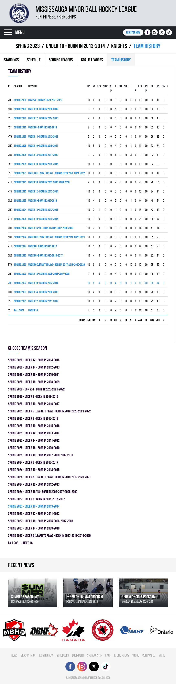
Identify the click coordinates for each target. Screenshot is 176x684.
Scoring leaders (61, 59)
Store (135, 655)
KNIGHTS (119, 45)
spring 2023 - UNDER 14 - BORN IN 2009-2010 (33, 528)
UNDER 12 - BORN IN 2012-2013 (43, 209)
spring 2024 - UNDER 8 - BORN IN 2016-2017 (33, 462)
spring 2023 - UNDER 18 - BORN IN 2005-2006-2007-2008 (40, 521)
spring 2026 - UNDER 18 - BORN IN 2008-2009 (33, 382)
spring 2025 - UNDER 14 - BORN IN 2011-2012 (33, 440)
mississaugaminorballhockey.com (86, 677)
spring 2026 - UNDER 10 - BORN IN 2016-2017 (33, 404)
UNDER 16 (33, 310)
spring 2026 (20, 100)
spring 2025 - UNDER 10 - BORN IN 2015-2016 (33, 426)
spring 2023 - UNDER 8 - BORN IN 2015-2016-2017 (36, 499)
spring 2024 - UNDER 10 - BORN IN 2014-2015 (33, 470)
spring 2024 (20, 209)
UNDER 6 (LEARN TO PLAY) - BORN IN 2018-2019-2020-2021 (56, 237)
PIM (163, 86)
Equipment (78, 655)
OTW (99, 86)
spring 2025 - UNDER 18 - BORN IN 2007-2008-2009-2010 (40, 455)
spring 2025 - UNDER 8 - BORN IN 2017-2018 (33, 418)
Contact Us (148, 655)
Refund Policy (121, 655)
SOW (105, 86)
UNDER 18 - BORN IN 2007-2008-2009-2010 (48, 182)
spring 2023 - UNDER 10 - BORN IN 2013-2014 (33, 506)
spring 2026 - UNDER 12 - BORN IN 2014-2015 (33, 360)
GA (158, 86)
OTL (120, 86)
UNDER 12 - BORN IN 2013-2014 (43, 191)
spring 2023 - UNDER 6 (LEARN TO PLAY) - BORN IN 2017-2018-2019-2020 (49, 535)
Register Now (45, 655)
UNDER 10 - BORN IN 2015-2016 (43, 164)
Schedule (34, 59)
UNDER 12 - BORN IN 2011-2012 (43, 301)
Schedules (63, 655)
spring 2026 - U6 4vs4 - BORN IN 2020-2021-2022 (36, 389)
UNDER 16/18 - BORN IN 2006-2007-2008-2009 (50, 228)
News (14, 655)
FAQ (107, 655)
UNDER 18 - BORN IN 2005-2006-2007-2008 (48, 273)
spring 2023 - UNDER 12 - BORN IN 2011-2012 (33, 513)
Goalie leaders (92, 59)
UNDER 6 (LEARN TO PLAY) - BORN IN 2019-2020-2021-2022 (56, 173)
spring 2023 (28, 45)
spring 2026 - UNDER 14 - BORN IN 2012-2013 (33, 367)
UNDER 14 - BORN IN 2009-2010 (43, 292)
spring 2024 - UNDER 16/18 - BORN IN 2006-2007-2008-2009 (42, 492)
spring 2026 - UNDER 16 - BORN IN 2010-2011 (33, 374)
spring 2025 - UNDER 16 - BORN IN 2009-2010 (33, 448)
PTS (140, 86)
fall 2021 (19, 310)
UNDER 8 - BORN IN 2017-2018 (42, 200)
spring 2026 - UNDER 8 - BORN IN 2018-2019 (33, 396)
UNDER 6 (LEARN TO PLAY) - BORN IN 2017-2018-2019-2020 (56, 264)
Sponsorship (94, 655)
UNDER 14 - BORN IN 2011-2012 (43, 155)
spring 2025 (20, 155)
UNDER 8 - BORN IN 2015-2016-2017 (45, 255)
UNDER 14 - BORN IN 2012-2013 (43, 136)
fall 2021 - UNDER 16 (20, 543)
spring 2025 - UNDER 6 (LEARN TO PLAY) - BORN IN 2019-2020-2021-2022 (49, 411)
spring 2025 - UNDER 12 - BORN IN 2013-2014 (33, 433)
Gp (88, 86)
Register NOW (133, 32)
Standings (11, 59)
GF (152, 86)
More (162, 655)
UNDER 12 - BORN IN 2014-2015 (43, 118)
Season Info (28, 655)
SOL (126, 86)
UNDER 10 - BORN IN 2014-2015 (43, 219)
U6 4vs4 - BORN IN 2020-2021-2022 (45, 100)
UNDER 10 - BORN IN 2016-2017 (43, 145)
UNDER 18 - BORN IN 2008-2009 (43, 109)
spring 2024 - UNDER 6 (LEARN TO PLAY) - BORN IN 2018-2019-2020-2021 (49, 477)
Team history (121, 59)
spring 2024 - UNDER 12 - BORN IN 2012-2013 (33, 484)
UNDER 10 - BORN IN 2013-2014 (75, 45)
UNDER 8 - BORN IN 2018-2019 (42, 127)
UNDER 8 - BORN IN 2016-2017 (42, 246)
